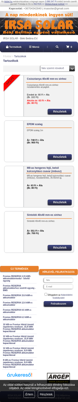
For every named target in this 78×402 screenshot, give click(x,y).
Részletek (46, 394)
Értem (29, 394)
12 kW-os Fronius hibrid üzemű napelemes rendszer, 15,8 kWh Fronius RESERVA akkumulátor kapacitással (18, 339)
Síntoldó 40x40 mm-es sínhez (44, 214)
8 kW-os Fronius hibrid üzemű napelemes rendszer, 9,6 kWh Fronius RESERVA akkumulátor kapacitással (18, 363)
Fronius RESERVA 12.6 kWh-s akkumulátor (17, 304)
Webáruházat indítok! (54, 4)
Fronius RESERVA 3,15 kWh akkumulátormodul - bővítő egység (17, 278)
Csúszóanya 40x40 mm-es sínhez (46, 78)
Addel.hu (8, 1)
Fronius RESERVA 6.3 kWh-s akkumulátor (17, 318)
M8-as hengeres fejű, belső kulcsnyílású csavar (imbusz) (44, 169)
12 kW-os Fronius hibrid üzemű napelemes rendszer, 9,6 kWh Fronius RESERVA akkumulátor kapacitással (18, 351)
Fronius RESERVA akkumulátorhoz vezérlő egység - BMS (19, 288)
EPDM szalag (35, 124)
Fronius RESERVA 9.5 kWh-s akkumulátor (17, 311)
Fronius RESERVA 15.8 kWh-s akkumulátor (17, 296)
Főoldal (7, 56)
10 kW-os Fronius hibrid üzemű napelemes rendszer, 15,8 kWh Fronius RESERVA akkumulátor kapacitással (18, 328)
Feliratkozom (58, 303)
